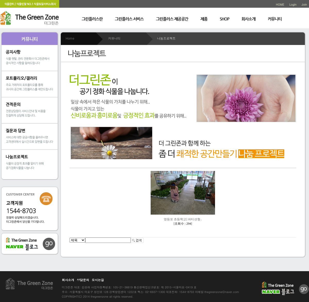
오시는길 (98, 280)
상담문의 (83, 280)
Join (304, 4)
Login (292, 4)
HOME (280, 4)
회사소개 (68, 280)
